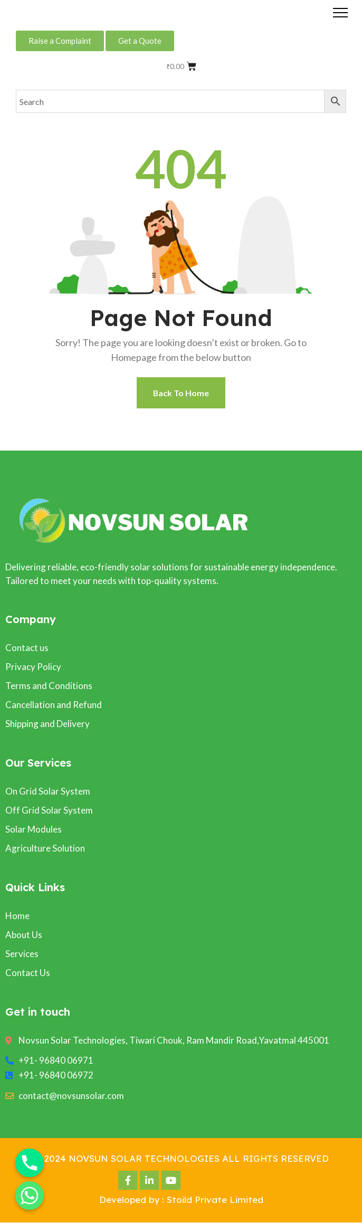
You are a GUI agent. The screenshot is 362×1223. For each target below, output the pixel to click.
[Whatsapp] (29, 1195)
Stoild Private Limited (215, 1200)
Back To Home (181, 393)
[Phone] (29, 1163)
